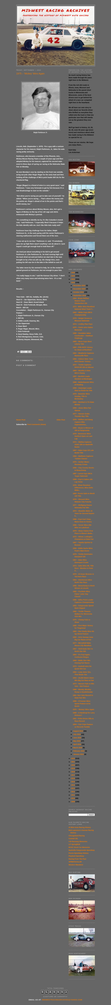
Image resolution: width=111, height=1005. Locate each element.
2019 (73, 768)
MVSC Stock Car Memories (79, 847)
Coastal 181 (73, 838)
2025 (73, 276)
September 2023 (79, 295)
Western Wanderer (76, 865)
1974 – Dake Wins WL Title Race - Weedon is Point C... (83, 568)
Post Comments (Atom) (36, 424)
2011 (73, 795)
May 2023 (77, 741)
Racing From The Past (77, 859)
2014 (73, 785)
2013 (73, 788)
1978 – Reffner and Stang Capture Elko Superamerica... (83, 422)
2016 (73, 778)
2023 (73, 282)
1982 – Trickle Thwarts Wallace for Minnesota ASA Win (82, 613)
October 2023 (78, 292)
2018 (73, 772)
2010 (73, 798)
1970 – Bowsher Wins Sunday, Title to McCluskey (81, 396)
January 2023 (78, 754)
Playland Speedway (76, 856)
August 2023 (78, 731)
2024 (73, 279)
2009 (73, 802)
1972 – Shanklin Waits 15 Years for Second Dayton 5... (83, 513)
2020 (73, 765)
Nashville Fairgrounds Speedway (82, 850)
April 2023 (77, 744)
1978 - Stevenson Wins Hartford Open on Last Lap (82, 436)
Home (41, 420)
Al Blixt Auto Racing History (80, 827)
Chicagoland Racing (77, 836)
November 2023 (79, 289)
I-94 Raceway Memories (78, 841)
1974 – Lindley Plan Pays (82, 324)
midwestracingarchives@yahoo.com (62, 1000)
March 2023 (78, 748)
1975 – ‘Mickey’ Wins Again (83, 709)
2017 (73, 775)
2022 (73, 758)
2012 (73, 792)
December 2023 (79, 285)
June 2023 (77, 738)
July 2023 (77, 734)
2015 (73, 782)
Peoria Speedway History (79, 853)
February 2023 (79, 751)
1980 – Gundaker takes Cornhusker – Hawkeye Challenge (83, 335)
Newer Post (20, 420)
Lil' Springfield (74, 844)
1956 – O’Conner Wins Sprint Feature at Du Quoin (81, 703)
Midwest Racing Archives (56, 10)
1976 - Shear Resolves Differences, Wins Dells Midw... (83, 487)
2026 (73, 272)
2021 (73, 762)
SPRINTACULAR (75, 862)
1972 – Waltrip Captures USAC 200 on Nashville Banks (83, 444)
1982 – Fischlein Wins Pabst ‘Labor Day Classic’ (81, 594)
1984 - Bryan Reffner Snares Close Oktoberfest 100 (81, 300)
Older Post (61, 420)
